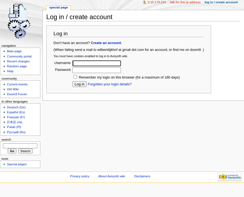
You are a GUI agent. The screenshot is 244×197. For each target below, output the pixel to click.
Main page (14, 51)
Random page (17, 66)
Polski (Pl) (14, 127)
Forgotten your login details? (110, 84)
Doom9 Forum (17, 94)
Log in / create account (221, 2)
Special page (58, 7)
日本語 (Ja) (14, 122)
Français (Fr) (16, 117)
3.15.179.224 (157, 2)
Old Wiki (13, 89)
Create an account (106, 43)
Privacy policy (79, 176)
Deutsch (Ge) (16, 107)
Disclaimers (142, 176)
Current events (17, 84)
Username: (62, 63)
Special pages (17, 164)
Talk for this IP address (185, 2)
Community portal (19, 56)
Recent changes (18, 61)
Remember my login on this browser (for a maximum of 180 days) (129, 77)
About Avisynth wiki (111, 176)
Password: (63, 70)
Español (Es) (16, 112)
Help (10, 71)
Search (6, 139)
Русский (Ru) (16, 132)
